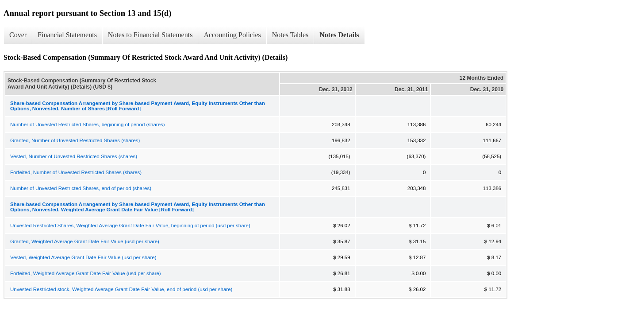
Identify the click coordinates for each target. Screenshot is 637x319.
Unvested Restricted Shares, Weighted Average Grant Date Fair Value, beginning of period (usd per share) (130, 225)
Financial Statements (67, 35)
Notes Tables (290, 35)
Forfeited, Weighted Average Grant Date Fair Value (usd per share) (85, 273)
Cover (18, 35)
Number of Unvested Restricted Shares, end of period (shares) (80, 188)
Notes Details (339, 35)
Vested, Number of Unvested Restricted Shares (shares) (73, 156)
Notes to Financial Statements (150, 35)
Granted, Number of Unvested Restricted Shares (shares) (75, 140)
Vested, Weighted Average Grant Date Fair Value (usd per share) (83, 257)
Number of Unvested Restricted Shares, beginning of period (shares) (87, 124)
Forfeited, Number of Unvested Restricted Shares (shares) (76, 172)
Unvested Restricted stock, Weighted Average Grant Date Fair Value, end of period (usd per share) (121, 289)
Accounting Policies (232, 35)
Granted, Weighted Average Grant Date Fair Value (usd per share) (84, 241)
